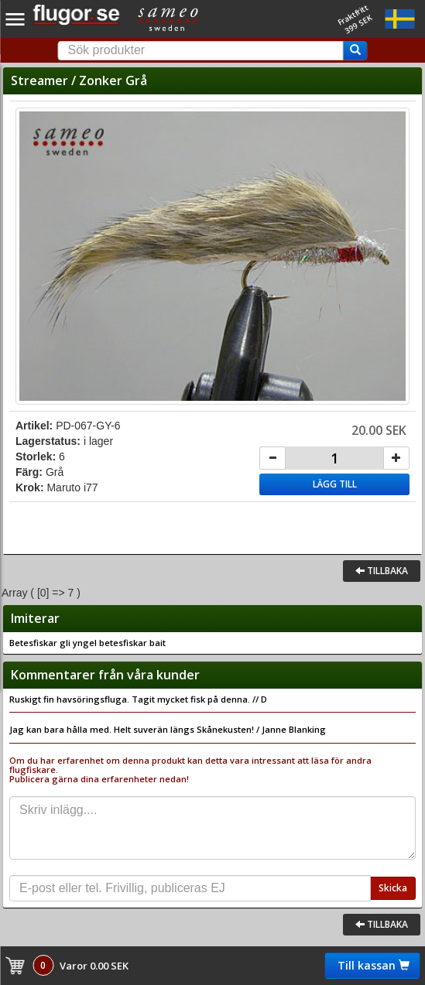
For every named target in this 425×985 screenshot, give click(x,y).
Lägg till (335, 484)
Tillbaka (381, 570)
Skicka (393, 887)
